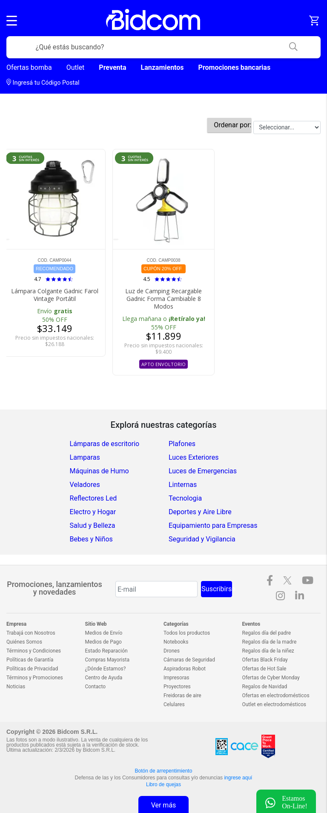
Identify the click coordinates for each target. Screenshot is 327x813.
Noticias (15, 687)
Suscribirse (216, 589)
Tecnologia (185, 498)
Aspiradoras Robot (185, 669)
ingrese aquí (238, 778)
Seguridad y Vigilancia (202, 539)
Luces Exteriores (193, 457)
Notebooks (176, 642)
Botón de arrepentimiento (163, 771)
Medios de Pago (103, 642)
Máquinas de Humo (99, 471)
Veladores (85, 485)
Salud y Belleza (92, 525)
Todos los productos (187, 633)
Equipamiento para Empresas (213, 525)
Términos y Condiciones (33, 651)
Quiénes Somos (24, 642)
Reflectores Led (93, 498)
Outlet (75, 67)
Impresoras (176, 678)
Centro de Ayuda (104, 678)
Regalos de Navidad (264, 687)
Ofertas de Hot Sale (264, 669)
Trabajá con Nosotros (30, 633)
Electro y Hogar (93, 512)
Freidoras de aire (182, 695)
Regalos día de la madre (269, 642)
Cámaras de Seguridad (189, 660)
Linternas (183, 485)
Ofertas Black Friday (265, 660)
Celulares (174, 704)
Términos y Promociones (34, 678)
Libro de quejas (163, 784)
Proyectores (177, 687)
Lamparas (85, 457)
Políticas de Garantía (29, 660)
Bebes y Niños (91, 539)
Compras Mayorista (107, 660)
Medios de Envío (104, 633)
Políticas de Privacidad (32, 669)
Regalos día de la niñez (268, 651)
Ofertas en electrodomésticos (276, 695)
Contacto (95, 687)
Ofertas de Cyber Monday (271, 678)
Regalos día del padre (266, 633)
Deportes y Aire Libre (200, 512)
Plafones (182, 444)
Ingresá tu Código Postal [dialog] (43, 82)
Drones (172, 651)
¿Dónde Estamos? (105, 669)
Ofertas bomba (29, 67)
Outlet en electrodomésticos (274, 704)
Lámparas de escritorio (105, 444)
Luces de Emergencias (203, 471)
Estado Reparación (106, 651)
